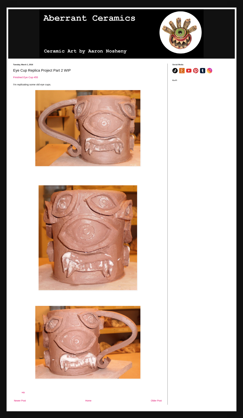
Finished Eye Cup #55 (25, 77)
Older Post (156, 400)
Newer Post (20, 400)
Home (88, 400)
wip (23, 392)
